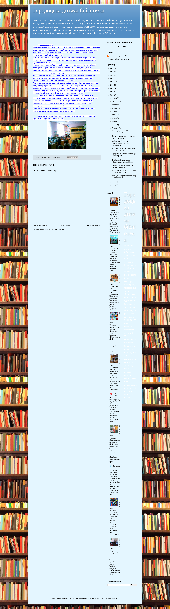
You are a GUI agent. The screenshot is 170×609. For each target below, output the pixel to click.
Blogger (114, 598)
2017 (112, 95)
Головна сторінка (66, 225)
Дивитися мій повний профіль (118, 59)
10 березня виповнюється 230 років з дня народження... (124, 171)
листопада (115, 101)
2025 (112, 68)
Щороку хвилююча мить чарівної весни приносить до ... (123, 137)
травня (114, 121)
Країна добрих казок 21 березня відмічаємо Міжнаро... (123, 132)
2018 (112, 92)
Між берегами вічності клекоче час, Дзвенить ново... (124, 149)
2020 (112, 85)
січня (114, 185)
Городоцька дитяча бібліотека (68, 10)
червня (114, 118)
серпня (114, 111)
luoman (98, 598)
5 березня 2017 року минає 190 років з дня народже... (122, 166)
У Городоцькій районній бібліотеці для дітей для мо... (124, 177)
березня (115, 128)
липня (114, 115)
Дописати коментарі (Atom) (54, 229)
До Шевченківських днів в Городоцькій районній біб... (122, 161)
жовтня (114, 105)
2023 (112, 75)
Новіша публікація (40, 225)
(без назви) (116, 394)
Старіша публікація (93, 225)
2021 (112, 82)
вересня (115, 108)
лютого (114, 182)
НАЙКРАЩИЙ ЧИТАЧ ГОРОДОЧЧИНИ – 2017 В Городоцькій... (122, 143)
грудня (114, 98)
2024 (112, 72)
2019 (112, 88)
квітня (114, 125)
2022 (112, 78)
